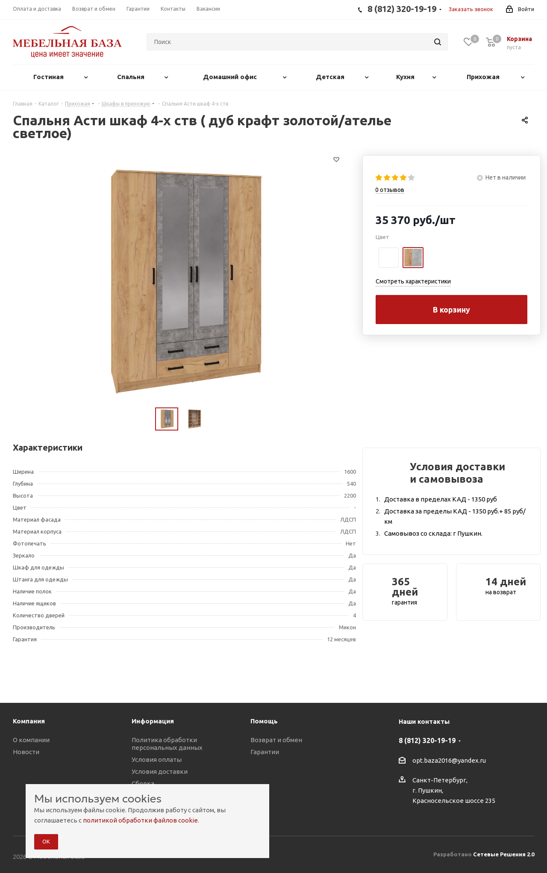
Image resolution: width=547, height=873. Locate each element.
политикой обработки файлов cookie (140, 820)
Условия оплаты (157, 759)
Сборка (143, 783)
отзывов (389, 189)
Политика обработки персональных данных (167, 743)
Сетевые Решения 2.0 (503, 854)
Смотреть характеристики (413, 281)
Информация (153, 721)
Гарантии (264, 751)
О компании (31, 739)
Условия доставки (160, 771)
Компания (29, 721)
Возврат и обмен (276, 739)
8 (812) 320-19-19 (427, 740)
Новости (26, 751)
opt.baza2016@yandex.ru (449, 760)
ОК (46, 841)
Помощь (264, 721)
